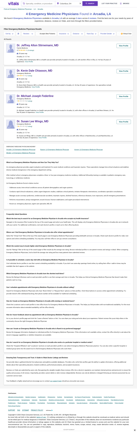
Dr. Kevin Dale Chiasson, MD (34, 70)
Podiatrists (32, 403)
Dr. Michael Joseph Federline (35, 96)
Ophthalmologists (80, 400)
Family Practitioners (109, 397)
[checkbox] (46, 34)
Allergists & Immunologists (15, 397)
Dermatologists (68, 397)
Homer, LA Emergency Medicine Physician (88, 150)
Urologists (72, 403)
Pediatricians (12, 403)
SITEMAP (25, 410)
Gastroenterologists (13, 400)
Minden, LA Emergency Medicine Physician (20, 153)
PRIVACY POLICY (37, 410)
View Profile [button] (31, 62)
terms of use (41, 417)
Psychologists (51, 403)
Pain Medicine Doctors (117, 400)
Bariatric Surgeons (30, 397)
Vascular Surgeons (82, 403)
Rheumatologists (62, 403)
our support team (56, 381)
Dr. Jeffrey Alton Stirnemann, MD (37, 45)
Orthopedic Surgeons (103, 400)
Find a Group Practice (14, 406)
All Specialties (93, 403)
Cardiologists (41, 397)
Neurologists (43, 400)
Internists (34, 400)
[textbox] (38, 3)
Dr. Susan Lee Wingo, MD (32, 121)
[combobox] (38, 3)
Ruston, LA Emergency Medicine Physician (54, 150)
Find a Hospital (119, 403)
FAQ (18, 410)
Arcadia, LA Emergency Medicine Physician (20, 150)
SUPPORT (11, 410)
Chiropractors (51, 397)
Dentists (59, 397)
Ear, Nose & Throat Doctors (82, 397)
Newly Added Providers (106, 403)
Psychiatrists (41, 403)
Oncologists (69, 400)
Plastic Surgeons (22, 403)
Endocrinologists (97, 397)
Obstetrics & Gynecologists (56, 400)
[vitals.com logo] (13, 3)
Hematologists (25, 400)
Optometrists (91, 400)
